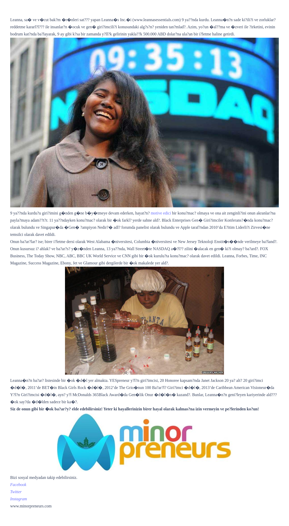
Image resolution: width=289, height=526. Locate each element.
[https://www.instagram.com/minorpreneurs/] (18, 499)
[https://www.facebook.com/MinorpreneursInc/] (18, 484)
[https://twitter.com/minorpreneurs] (16, 492)
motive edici (161, 213)
